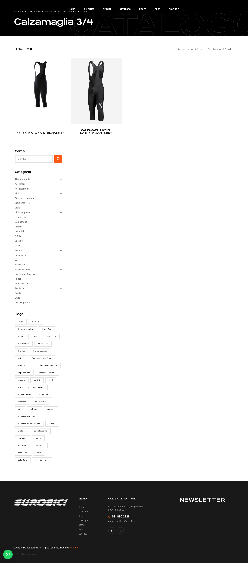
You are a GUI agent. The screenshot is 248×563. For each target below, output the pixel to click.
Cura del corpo (22, 231)
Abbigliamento (22, 179)
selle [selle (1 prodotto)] (39, 453)
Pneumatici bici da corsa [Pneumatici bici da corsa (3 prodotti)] (28, 416)
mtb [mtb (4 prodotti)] (20, 409)
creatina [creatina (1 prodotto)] (21, 380)
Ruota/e (19, 288)
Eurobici (19, 241)
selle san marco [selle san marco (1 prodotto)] (42, 460)
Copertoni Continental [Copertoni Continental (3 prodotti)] (47, 365)
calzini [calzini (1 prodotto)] (21, 358)
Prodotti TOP (21, 283)
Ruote (18, 293)
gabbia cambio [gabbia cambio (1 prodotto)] (24, 394)
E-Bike (18, 236)
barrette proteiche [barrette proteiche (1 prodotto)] (26, 329)
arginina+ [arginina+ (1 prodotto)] (36, 322)
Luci (17, 260)
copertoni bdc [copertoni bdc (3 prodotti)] (24, 365)
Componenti (21, 222)
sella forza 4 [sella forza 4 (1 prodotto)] (23, 453)
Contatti (83, 533)
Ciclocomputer (22, 212)
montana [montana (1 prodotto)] (22, 402)
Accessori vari (22, 188)
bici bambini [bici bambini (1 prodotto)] (51, 336)
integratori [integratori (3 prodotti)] (43, 394)
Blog (81, 529)
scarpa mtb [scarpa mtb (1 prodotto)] (23, 445)
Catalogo (83, 520)
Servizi (82, 516)
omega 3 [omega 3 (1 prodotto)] (51, 409)
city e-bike (20, 217)
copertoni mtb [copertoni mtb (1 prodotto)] (24, 373)
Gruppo (18, 250)
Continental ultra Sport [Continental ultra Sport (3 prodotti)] (42, 358)
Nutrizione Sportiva (25, 274)
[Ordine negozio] (190, 49)
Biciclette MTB (22, 203)
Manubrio (20, 264)
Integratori (21, 255)
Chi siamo (84, 511)
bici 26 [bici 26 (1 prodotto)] (34, 336)
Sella (17, 298)
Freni (17, 245)
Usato (82, 525)
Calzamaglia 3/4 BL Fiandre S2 (40, 133)
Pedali (18, 279)
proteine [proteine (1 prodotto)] (22, 431)
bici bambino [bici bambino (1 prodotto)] (23, 344)
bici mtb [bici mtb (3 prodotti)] (21, 351)
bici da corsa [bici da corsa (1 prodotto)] (43, 344)
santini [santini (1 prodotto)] (38, 438)
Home (81, 507)
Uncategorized (23, 302)
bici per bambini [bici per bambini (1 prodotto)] (40, 351)
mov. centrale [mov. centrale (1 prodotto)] (40, 402)
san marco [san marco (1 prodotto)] (22, 438)
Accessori (20, 184)
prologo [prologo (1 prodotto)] (52, 423)
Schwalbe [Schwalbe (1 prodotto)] (40, 445)
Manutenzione (22, 269)
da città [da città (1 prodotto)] (37, 380)
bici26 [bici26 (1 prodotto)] (20, 336)
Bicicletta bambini (24, 198)
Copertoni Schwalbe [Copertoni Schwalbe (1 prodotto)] (47, 373)
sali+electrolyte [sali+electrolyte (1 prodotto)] (40, 431)
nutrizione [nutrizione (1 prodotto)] (34, 409)
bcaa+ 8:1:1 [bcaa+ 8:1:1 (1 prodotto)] (46, 329)
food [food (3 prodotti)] (51, 380)
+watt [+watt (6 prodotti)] (20, 322)
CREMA (18, 226)
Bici (17, 193)
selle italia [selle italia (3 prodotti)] (22, 460)
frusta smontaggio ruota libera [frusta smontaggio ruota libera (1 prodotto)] (31, 387)
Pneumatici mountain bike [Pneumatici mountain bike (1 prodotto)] (29, 423)
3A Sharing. (75, 547)
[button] (8, 554)
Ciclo (17, 207)
